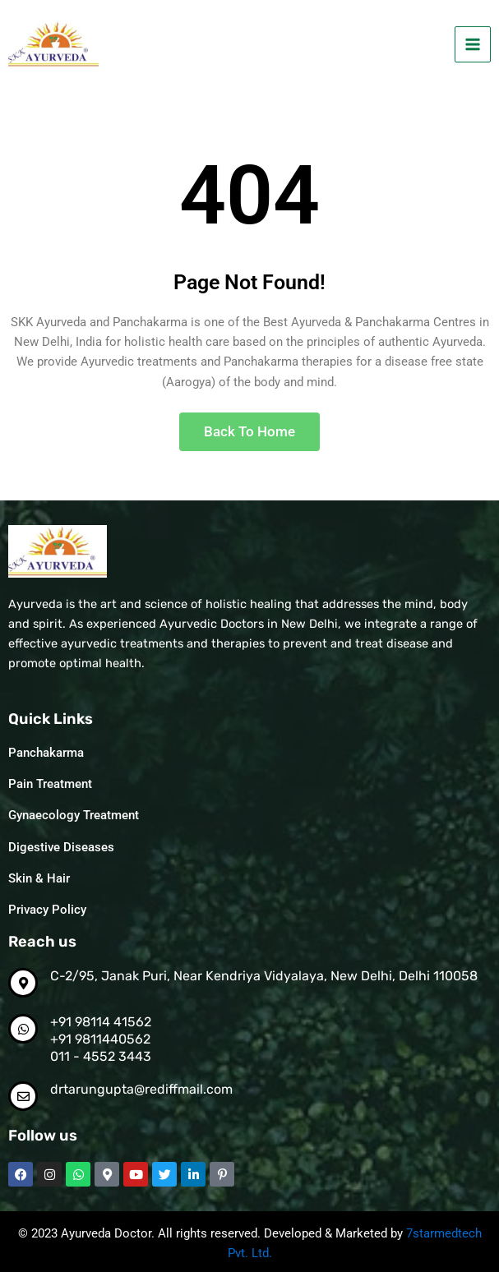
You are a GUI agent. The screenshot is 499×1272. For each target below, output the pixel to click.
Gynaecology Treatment (73, 815)
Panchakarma (46, 752)
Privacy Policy (47, 909)
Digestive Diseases (61, 847)
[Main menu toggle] (473, 44)
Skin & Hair (39, 878)
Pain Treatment (50, 784)
